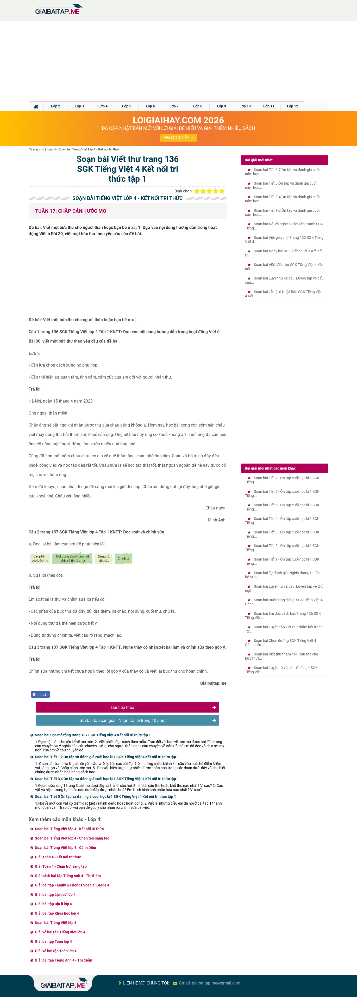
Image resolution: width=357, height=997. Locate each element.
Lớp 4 (103, 106)
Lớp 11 (268, 106)
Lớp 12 (292, 106)
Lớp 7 (174, 106)
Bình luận (40, 694)
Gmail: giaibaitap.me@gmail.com (209, 983)
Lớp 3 (79, 106)
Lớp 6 (150, 106)
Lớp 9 (221, 106)
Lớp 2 (55, 106)
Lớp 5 (126, 106)
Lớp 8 (197, 106)
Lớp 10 (245, 106)
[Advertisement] (178, 61)
